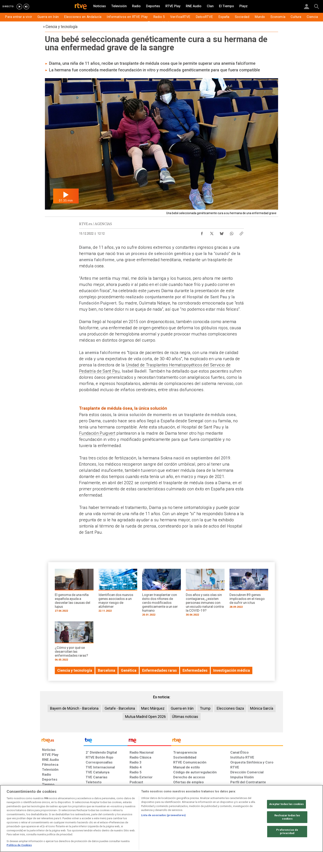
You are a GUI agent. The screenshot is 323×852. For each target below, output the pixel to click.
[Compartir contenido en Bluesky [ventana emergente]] (222, 232)
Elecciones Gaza (230, 708)
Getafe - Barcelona (120, 708)
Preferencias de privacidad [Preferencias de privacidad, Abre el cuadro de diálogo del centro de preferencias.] (287, 831)
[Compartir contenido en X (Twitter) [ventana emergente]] (212, 232)
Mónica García (261, 708)
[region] (161, 818)
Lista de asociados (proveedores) (163, 815)
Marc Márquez (153, 708)
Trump (205, 708)
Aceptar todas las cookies (286, 804)
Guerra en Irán (182, 708)
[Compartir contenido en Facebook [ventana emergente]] (202, 232)
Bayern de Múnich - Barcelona (74, 708)
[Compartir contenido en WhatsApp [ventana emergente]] (231, 232)
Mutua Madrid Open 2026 (145, 716)
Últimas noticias (185, 716)
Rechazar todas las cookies (287, 817)
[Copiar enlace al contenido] (241, 232)
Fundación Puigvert (97, 433)
